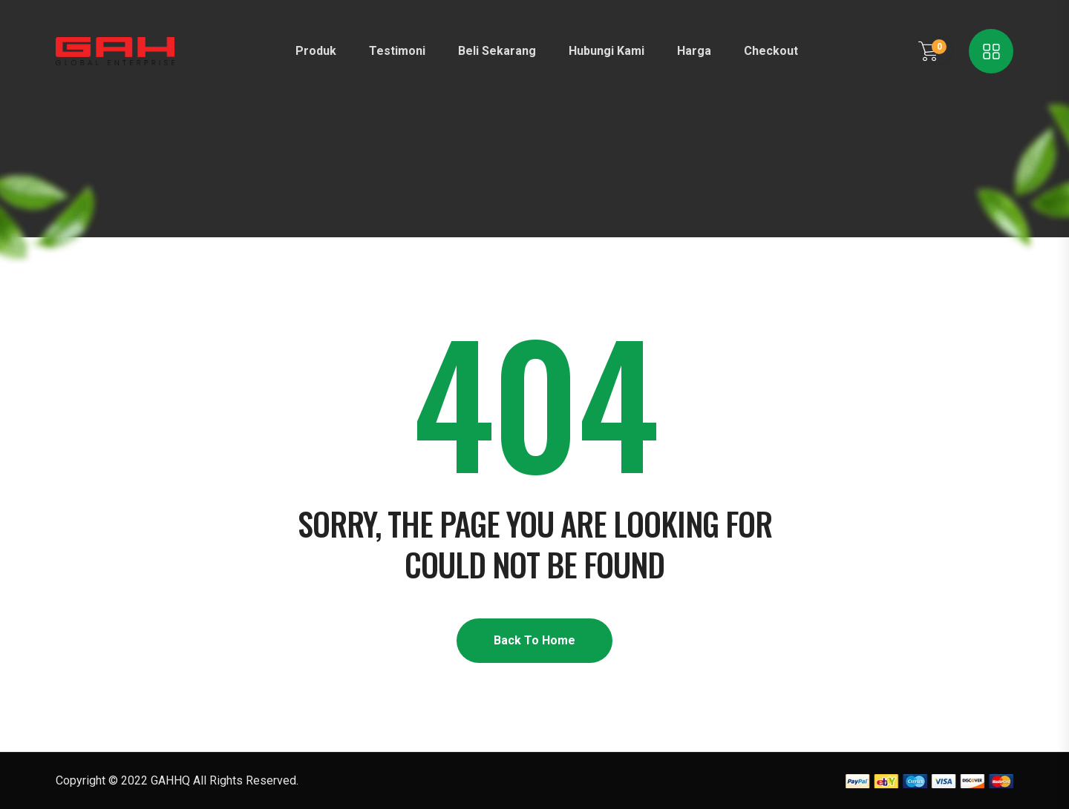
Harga (694, 51)
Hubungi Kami (606, 51)
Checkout (771, 51)
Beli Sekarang (497, 51)
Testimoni (397, 51)
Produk (315, 51)
